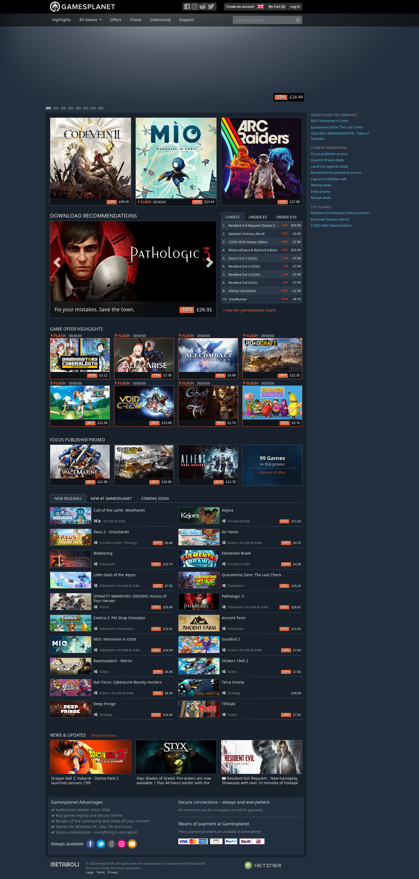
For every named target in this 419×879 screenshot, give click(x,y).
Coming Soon (155, 498)
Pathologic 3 (233, 596)
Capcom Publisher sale (329, 178)
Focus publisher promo (329, 153)
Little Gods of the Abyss (114, 574)
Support (186, 19)
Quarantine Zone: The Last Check (251, 574)
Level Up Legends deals (329, 166)
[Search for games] (263, 20)
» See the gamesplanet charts (249, 310)
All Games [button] (88, 19)
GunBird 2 (231, 639)
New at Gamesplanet (111, 498)
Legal (90, 872)
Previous (57, 262)
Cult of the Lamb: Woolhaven (119, 510)
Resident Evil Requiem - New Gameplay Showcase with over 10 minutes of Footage (260, 780)
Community (160, 19)
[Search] (298, 20)
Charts (136, 19)
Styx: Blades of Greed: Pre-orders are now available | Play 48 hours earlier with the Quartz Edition (174, 783)
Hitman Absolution (242, 291)
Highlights (61, 19)
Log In (295, 7)
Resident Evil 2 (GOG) (244, 266)
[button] (260, 6)
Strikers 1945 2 (235, 660)
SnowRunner (237, 299)
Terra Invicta (233, 682)
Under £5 (258, 216)
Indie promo (321, 191)
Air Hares (230, 531)
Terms (100, 872)
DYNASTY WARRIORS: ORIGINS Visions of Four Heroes (130, 598)
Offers (115, 19)
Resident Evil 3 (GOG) (244, 275)
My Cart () (277, 7)
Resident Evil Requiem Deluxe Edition (255, 225)
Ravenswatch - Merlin (113, 660)
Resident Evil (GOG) (242, 283)
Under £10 (286, 216)
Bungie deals (321, 197)
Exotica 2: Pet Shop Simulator (120, 617)
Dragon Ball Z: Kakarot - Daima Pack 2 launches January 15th (84, 780)
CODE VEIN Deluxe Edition (247, 242)
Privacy (113, 872)
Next (209, 262)
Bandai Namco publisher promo (336, 172)
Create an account (240, 7)
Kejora (227, 510)
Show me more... (104, 735)
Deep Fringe (104, 703)
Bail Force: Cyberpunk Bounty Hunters (128, 682)
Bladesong (103, 553)
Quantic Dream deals (327, 160)
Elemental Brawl (236, 553)
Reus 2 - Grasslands (111, 531)
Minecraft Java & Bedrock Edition (252, 250)
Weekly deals (321, 185)
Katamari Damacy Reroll (246, 234)
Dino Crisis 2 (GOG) (242, 258)
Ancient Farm (234, 617)
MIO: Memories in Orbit (115, 639)
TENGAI (228, 703)
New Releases (68, 498)
